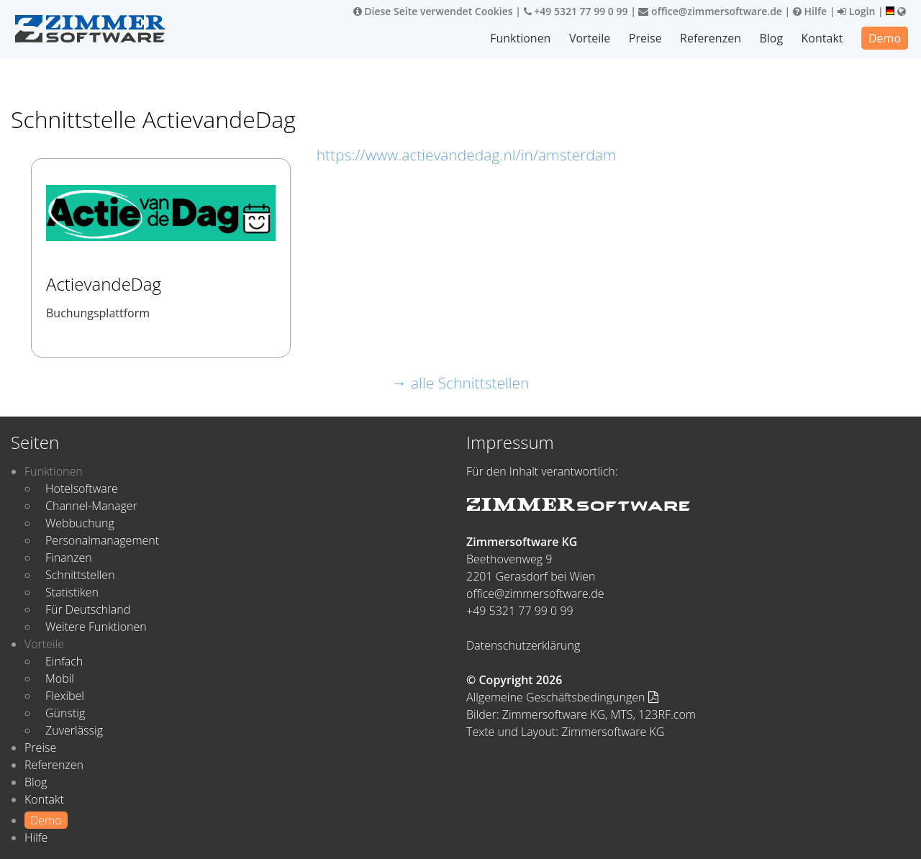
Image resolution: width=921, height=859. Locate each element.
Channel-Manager (91, 506)
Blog (771, 38)
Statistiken (72, 592)
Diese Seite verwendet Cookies (433, 11)
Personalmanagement (102, 540)
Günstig (65, 713)
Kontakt (822, 38)
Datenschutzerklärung (523, 645)
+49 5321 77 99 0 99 (576, 11)
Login (856, 11)
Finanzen (68, 557)
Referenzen (710, 38)
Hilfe (810, 11)
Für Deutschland (87, 609)
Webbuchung (79, 523)
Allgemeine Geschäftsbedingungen (562, 697)
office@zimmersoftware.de (709, 11)
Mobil (59, 678)
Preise (645, 38)
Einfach (64, 661)
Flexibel (64, 696)
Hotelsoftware (81, 488)
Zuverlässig (74, 730)
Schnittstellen (80, 575)
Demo (884, 38)
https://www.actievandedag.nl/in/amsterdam (467, 155)
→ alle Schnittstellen (461, 383)
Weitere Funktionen (96, 627)
